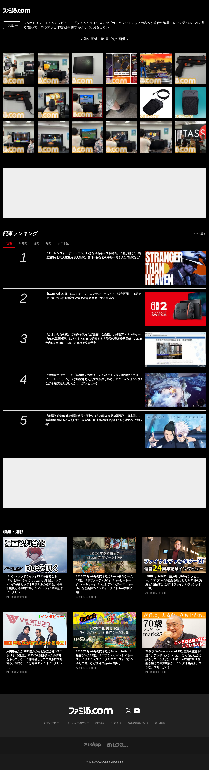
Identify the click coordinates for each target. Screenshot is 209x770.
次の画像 (118, 39)
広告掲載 (160, 722)
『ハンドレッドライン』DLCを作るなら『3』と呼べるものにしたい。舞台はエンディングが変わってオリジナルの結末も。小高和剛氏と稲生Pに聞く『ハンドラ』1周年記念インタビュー (34, 584)
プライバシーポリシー (77, 722)
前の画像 (90, 39)
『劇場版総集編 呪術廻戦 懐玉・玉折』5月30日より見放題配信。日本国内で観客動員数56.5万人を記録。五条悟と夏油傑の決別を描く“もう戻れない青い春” (93, 420)
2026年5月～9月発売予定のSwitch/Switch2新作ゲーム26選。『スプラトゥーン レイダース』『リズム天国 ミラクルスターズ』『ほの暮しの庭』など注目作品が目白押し (104, 657)
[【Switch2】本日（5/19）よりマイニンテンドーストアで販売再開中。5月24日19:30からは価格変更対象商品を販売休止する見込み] (175, 309)
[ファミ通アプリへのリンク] (92, 744)
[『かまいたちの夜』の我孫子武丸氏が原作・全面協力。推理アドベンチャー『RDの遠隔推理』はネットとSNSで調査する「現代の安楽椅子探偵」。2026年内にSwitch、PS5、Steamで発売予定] (175, 349)
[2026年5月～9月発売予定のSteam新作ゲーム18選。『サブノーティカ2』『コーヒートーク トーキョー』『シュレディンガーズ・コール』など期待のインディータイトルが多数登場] (104, 555)
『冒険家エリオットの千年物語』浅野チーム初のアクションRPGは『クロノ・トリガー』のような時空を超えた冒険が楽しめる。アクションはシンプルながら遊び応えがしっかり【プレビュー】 (94, 379)
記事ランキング (20, 233)
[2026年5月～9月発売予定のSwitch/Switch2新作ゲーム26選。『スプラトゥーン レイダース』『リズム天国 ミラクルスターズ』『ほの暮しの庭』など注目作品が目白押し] (104, 630)
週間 (36, 243)
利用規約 (100, 722)
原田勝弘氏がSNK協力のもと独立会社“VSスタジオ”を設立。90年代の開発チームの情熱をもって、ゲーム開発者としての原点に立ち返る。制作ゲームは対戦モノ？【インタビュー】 (34, 659)
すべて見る (200, 233)
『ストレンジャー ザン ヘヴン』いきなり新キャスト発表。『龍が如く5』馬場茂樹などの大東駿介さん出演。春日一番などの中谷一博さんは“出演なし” (93, 255)
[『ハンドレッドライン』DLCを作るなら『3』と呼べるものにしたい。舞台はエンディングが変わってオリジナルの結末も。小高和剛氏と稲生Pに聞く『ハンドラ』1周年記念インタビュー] (35, 555)
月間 (48, 243)
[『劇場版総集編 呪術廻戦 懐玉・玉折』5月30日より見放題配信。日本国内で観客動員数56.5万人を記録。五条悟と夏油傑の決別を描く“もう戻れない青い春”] (175, 431)
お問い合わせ (51, 722)
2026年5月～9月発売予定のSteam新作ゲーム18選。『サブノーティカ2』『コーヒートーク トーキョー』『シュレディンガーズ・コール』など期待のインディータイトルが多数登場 (104, 584)
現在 (9, 243)
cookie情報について (138, 722)
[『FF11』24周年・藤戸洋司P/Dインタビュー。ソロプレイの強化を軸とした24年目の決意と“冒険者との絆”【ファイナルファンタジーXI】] (174, 555)
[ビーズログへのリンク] (117, 744)
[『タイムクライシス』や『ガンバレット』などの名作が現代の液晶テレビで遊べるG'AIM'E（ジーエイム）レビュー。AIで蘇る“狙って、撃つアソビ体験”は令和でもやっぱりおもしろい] (18, 68)
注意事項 (116, 722)
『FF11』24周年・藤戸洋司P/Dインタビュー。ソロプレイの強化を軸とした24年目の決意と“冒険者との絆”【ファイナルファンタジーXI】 (173, 582)
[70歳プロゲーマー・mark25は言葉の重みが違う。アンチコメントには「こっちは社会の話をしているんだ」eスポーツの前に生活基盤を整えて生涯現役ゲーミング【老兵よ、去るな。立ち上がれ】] (174, 630)
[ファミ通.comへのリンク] (16, 10)
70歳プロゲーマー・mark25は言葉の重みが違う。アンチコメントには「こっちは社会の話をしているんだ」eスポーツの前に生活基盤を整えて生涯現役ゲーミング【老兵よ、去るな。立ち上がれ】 (173, 659)
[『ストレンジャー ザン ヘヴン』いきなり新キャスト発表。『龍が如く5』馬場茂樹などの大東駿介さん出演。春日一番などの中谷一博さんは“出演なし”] (175, 268)
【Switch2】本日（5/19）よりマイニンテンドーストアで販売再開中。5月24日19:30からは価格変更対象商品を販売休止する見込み (93, 296)
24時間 (22, 243)
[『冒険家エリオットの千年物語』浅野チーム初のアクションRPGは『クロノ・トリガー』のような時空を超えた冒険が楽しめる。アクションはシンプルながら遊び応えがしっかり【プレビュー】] (175, 390)
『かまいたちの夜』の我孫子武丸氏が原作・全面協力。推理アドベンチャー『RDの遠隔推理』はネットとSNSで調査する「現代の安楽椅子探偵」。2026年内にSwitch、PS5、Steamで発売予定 (94, 338)
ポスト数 (63, 243)
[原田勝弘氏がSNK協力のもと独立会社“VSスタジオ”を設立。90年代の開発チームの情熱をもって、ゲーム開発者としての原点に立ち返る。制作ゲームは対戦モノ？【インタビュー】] (35, 630)
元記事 (11, 25)
